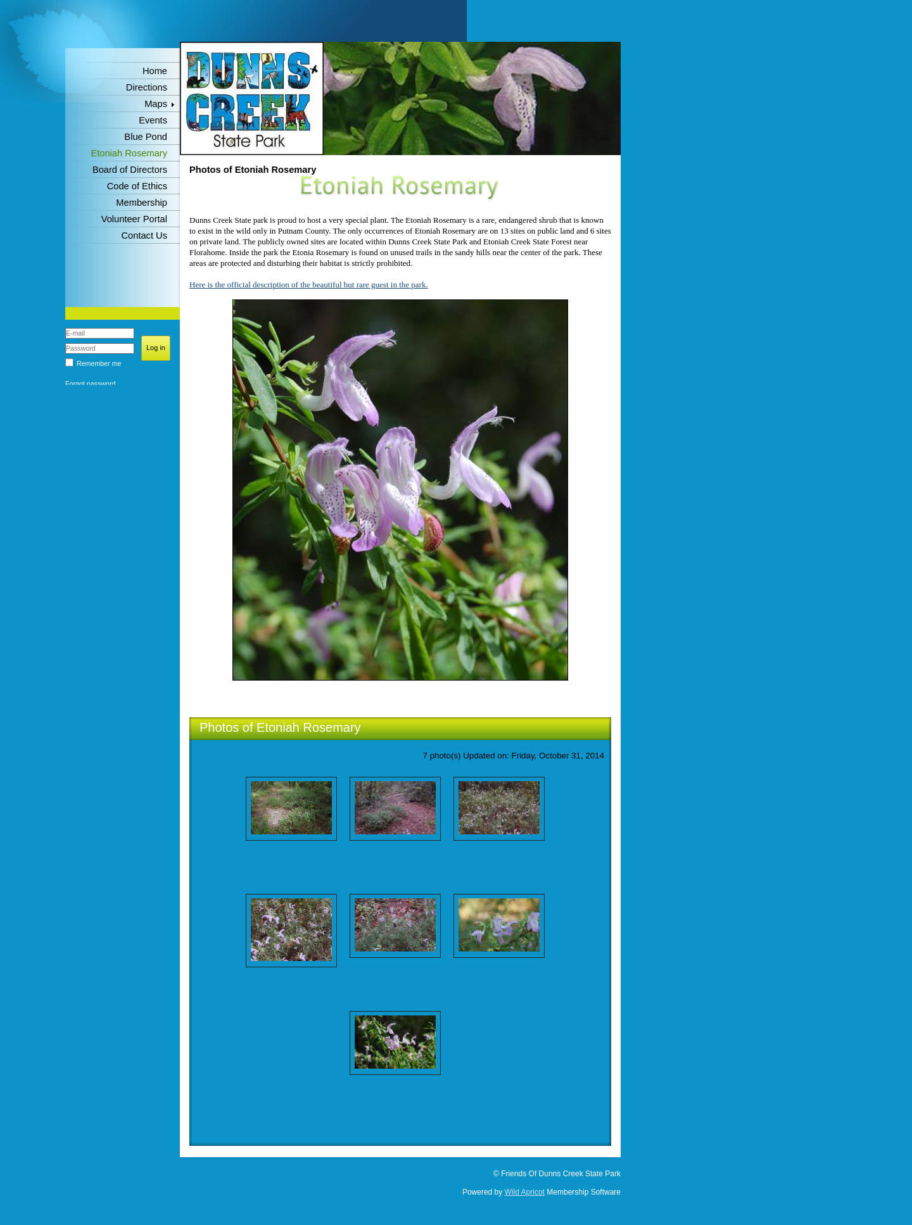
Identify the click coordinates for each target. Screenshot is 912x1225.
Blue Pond (145, 137)
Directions (146, 87)
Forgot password (90, 383)
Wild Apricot (525, 1192)
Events (153, 120)
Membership (141, 203)
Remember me (99, 363)
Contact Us (145, 235)
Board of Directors (129, 170)
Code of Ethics (137, 186)
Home (154, 71)
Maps (155, 104)
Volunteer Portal (134, 219)
